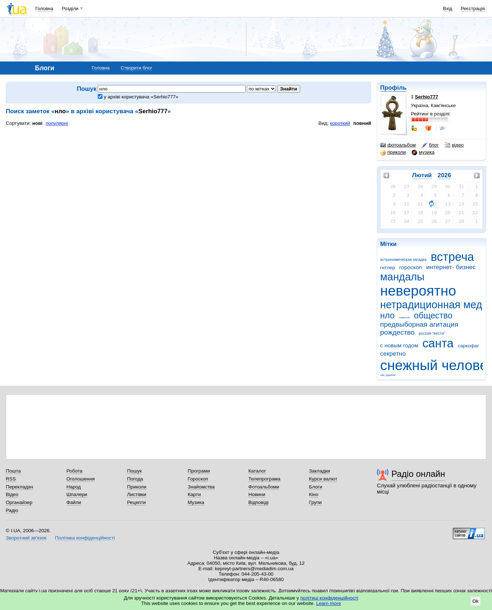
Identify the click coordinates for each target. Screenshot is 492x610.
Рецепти (136, 502)
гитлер (387, 267)
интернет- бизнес (451, 267)
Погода (135, 479)
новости (404, 317)
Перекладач (19, 487)
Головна (44, 8)
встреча (452, 256)
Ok (475, 601)
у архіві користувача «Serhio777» (138, 96)
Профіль (393, 87)
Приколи (136, 487)
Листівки (136, 494)
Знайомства (201, 487)
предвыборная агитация (419, 324)
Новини (256, 494)
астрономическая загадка (403, 259)
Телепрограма (264, 479)
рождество (397, 332)
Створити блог (136, 68)
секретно (393, 353)
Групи (315, 502)
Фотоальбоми (263, 487)
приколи (393, 152)
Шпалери (77, 494)
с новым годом (399, 345)
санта (438, 343)
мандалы (402, 277)
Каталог (257, 471)
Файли (74, 502)
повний (362, 123)
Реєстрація (473, 8)
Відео (12, 494)
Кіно (314, 494)
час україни (388, 375)
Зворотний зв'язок (26, 538)
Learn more (328, 603)
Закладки (319, 471)
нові (37, 123)
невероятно (418, 290)
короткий (340, 123)
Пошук (134, 471)
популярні (57, 123)
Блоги (316, 487)
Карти (194, 494)
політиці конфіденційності (329, 598)
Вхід (448, 8)
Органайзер (19, 502)
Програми (199, 471)
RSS (11, 479)
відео (454, 145)
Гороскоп (198, 479)
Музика (196, 502)
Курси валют (323, 479)
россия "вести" (432, 333)
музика (423, 152)
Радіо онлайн (418, 474)
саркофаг (468, 345)
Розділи (70, 8)
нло (387, 315)
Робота (75, 471)
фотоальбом (398, 145)
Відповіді (258, 502)
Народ (74, 487)
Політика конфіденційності (85, 538)
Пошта (13, 471)
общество (433, 315)
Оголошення (81, 479)
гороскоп (410, 267)
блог (429, 145)
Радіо (12, 510)
